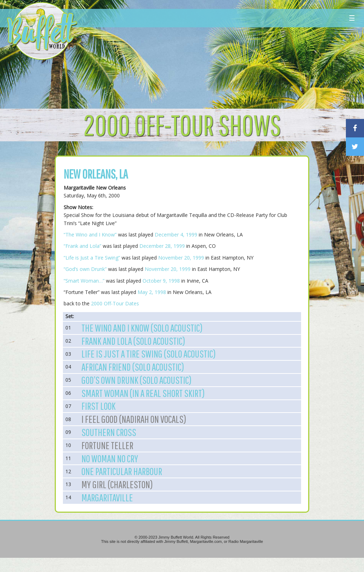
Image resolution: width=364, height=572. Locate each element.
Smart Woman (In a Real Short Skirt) (143, 393)
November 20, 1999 (181, 257)
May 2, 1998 (152, 292)
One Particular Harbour (121, 471)
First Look (98, 406)
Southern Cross (108, 432)
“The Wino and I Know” (90, 234)
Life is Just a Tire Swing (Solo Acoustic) (148, 354)
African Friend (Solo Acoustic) (132, 367)
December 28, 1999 (162, 246)
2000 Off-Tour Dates (115, 303)
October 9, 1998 (161, 280)
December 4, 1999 (176, 234)
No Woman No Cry (109, 458)
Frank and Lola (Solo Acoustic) (133, 341)
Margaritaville (107, 497)
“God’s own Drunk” (85, 269)
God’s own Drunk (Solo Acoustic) (136, 380)
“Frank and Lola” (82, 246)
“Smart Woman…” (84, 280)
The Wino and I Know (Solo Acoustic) (142, 328)
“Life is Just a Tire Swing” (92, 257)
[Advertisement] (218, 65)
